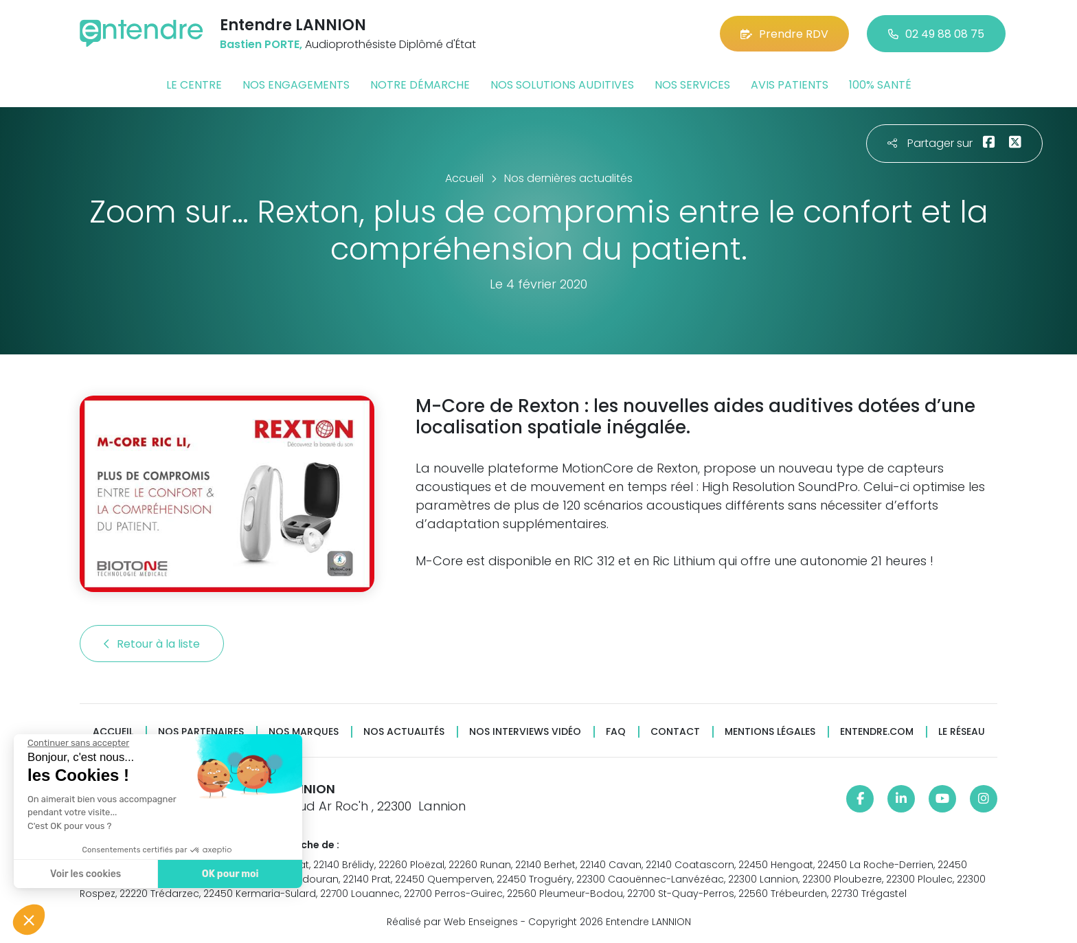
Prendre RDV (784, 34)
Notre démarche (420, 85)
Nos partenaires (201, 732)
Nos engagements (296, 85)
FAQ (616, 732)
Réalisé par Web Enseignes (452, 922)
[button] (28, 919)
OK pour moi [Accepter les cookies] (228, 874)
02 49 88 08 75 (936, 34)
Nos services (692, 85)
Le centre (194, 85)
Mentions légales (770, 732)
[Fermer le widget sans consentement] (77, 743)
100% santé (880, 85)
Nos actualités (403, 732)
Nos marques (304, 732)
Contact (675, 732)
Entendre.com (877, 732)
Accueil (113, 732)
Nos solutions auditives (562, 85)
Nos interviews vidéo (525, 732)
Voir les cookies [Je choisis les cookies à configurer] (84, 874)
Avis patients (789, 85)
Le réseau (961, 732)
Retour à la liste (152, 644)
